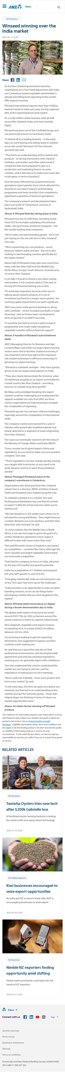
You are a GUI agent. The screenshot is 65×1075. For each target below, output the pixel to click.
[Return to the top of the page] (54, 1017)
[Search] (58, 7)
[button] (4, 7)
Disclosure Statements (13, 1042)
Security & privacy (10, 1030)
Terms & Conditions (11, 1054)
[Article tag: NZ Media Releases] (17, 877)
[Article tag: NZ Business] (14, 795)
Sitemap (6, 1048)
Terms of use (8, 1036)
